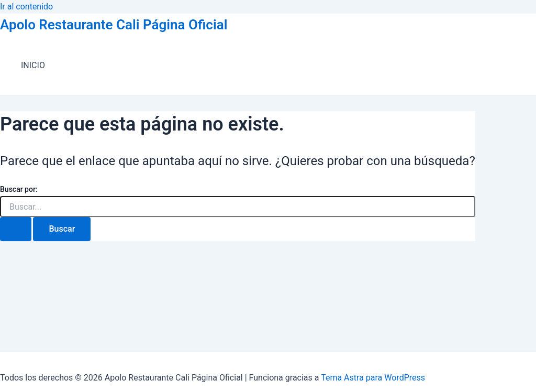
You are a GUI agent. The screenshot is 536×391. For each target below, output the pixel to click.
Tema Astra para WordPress (373, 378)
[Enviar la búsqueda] (15, 229)
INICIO (33, 65)
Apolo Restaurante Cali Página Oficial (113, 24)
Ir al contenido (26, 7)
